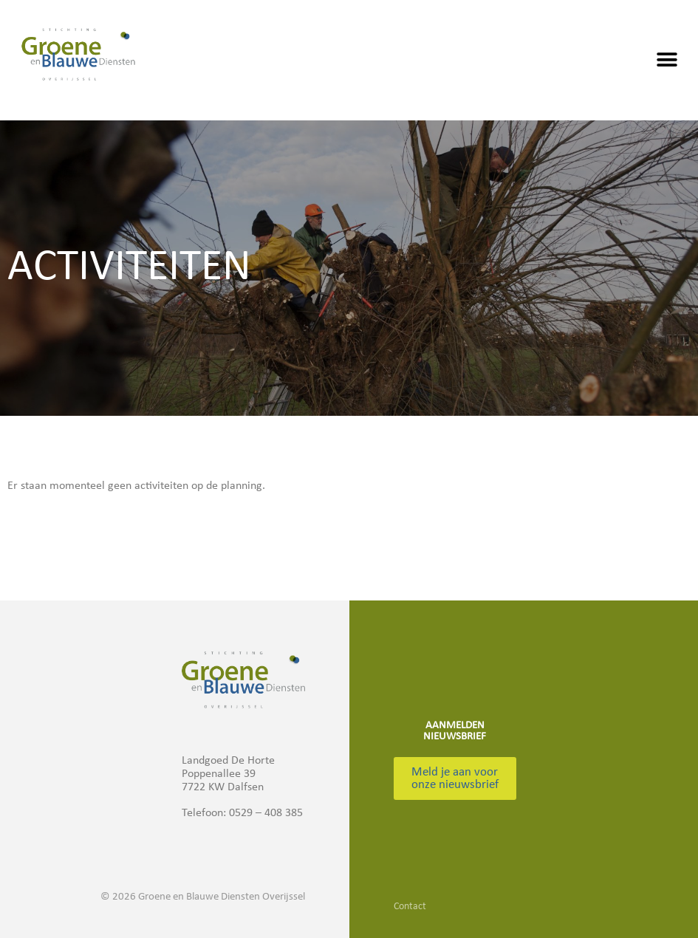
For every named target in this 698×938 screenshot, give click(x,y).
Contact (410, 906)
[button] (666, 60)
